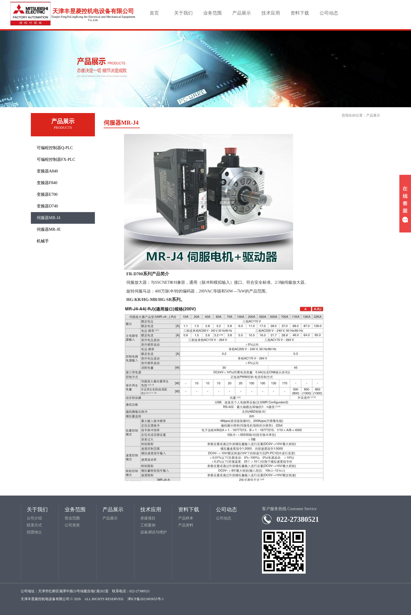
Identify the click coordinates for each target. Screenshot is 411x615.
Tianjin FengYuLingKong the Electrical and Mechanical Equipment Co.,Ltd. (93, 18)
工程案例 (147, 525)
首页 (154, 12)
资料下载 (299, 12)
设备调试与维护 (153, 532)
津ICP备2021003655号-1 (145, 599)
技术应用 (270, 12)
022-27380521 (298, 519)
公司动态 (329, 12)
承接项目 (147, 518)
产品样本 (185, 518)
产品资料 (185, 525)
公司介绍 (34, 518)
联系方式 (34, 525)
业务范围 (212, 12)
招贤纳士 (34, 532)
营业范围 (72, 518)
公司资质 (72, 525)
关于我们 (183, 12)
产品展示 (241, 12)
